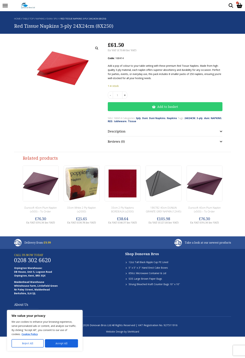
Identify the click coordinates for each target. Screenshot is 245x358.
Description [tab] (117, 131)
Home (17, 18)
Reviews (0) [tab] (116, 141)
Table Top (28, 18)
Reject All (27, 343)
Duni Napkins (157, 118)
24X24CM (189, 118)
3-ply (200, 118)
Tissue (132, 121)
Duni (49, 18)
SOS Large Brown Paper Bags (145, 278)
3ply (56, 18)
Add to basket (167, 107)
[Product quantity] (117, 95)
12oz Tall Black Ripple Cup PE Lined (148, 262)
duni (206, 118)
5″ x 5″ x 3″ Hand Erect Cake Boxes (148, 267)
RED (110, 121)
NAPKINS (216, 118)
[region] (45, 330)
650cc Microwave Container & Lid (147, 273)
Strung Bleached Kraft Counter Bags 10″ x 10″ (154, 284)
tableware (120, 121)
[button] (97, 48)
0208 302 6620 (32, 260)
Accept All (61, 343)
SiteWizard (133, 331)
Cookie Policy (30, 334)
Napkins (40, 18)
